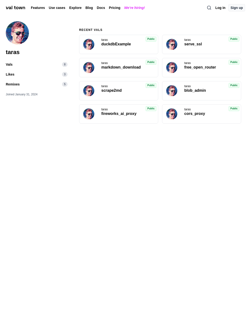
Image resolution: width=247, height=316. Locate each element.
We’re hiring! (134, 8)
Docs (101, 8)
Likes (37, 74)
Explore (75, 8)
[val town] (15, 8)
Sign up (237, 8)
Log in (220, 8)
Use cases (57, 8)
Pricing (114, 8)
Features (38, 8)
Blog (89, 8)
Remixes (37, 84)
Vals (37, 64)
